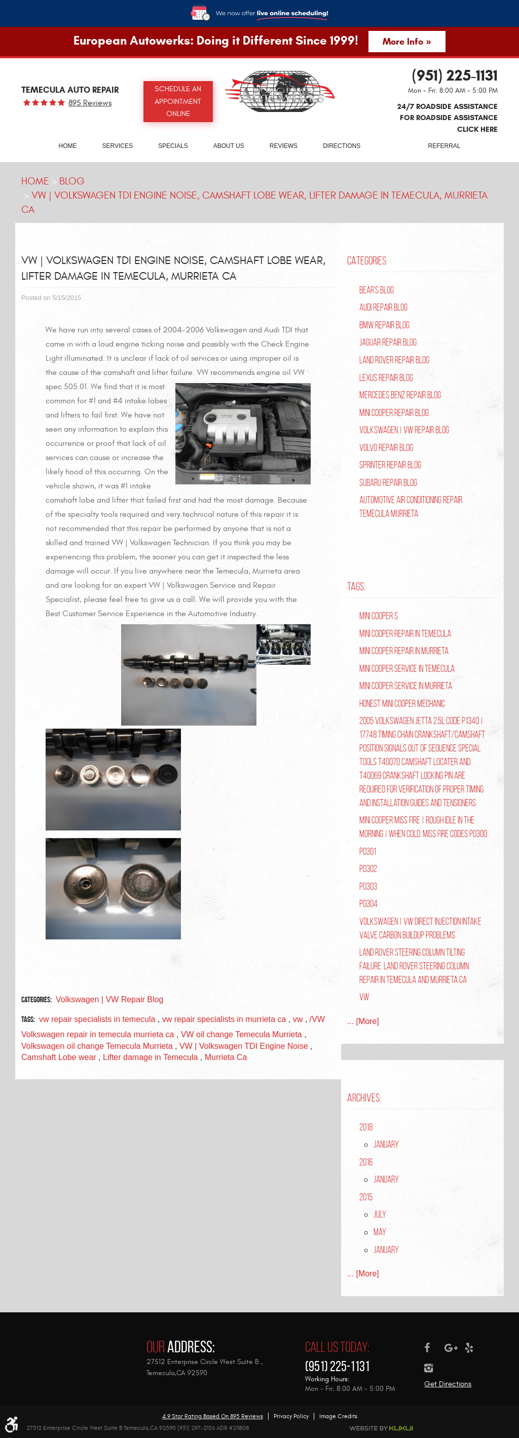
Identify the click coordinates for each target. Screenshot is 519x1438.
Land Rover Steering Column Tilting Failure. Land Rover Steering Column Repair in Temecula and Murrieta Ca (414, 966)
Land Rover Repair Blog (394, 360)
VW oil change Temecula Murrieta (241, 1034)
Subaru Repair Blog (388, 482)
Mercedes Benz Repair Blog (400, 395)
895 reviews (90, 102)
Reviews (284, 145)
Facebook (434, 1348)
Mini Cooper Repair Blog (394, 412)
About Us (228, 145)
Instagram (434, 1368)
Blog (394, 145)
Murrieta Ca (226, 1057)
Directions (341, 145)
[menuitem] (67, 145)
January (386, 1144)
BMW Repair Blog (384, 325)
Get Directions (447, 1384)
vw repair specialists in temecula (97, 1019)
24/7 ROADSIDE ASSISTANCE (447, 118)
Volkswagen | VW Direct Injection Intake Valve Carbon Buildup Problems (420, 928)
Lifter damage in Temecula (150, 1057)
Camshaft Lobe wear (58, 1057)
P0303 (368, 886)
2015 (366, 1197)
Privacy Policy (291, 1416)
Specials (173, 145)
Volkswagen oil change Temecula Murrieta (97, 1046)
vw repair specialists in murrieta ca (224, 1019)
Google (454, 1348)
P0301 (367, 851)
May (380, 1232)
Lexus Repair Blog (386, 377)
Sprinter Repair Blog (390, 465)
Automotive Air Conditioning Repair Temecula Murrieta (410, 507)
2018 (366, 1127)
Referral (444, 145)
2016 (366, 1162)
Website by (382, 1428)
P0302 (368, 868)
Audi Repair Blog (383, 307)
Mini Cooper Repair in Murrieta (404, 651)
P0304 (368, 903)
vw (298, 1019)
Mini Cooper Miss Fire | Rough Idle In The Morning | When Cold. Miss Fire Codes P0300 (423, 827)
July (380, 1214)
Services (117, 145)
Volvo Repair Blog (386, 447)
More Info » (407, 41)
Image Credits (338, 1416)
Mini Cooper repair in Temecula (405, 633)
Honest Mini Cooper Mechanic (402, 703)
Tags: (356, 586)
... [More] (363, 1021)
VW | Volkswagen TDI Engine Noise (243, 1046)
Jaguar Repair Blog (388, 342)
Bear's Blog (376, 290)
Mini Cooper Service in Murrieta (405, 685)
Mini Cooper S (378, 616)
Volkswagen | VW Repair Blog (109, 999)
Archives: (364, 1097)
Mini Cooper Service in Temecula (407, 668)
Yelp (475, 1348)
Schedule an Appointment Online (178, 101)
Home (67, 145)
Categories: (367, 260)
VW (364, 997)
